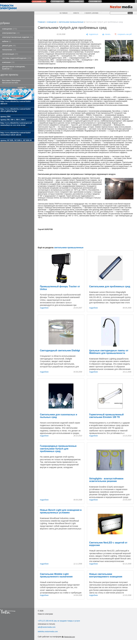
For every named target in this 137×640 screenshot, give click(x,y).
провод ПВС (5, 116)
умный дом (9, 45)
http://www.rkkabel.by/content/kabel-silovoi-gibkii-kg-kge (15, 110)
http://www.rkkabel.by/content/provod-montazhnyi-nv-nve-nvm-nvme (16, 124)
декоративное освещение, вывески (13, 67)
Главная (41, 22)
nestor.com (39, 1)
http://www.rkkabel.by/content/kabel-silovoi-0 (15, 102)
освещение (9, 29)
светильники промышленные (71, 22)
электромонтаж (11, 33)
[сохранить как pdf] (123, 34)
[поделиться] (92, 34)
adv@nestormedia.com (47, 627)
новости (76, 13)
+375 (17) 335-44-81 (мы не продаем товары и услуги (59, 621)
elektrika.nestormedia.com (48, 632)
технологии (9, 50)
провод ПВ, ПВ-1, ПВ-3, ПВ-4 (12, 119)
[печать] (106, 34)
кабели (6, 41)
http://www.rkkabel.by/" (8, 88)
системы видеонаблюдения (16, 58)
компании (8, 62)
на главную (64, 13)
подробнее (44, 308)
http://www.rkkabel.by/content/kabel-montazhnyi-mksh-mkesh (15, 133)
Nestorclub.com (69, 637)
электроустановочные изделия (17, 37)
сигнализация (10, 54)
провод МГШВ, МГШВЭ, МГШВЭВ (16, 140)
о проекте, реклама (91, 13)
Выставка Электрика (11, 81)
